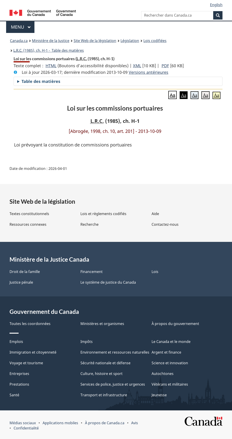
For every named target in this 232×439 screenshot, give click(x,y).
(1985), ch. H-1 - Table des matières (48, 50)
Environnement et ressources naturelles (114, 352)
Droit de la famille (25, 271)
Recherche (89, 224)
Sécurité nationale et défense (105, 362)
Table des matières (41, 81)
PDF (165, 65)
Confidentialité (26, 428)
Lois (155, 271)
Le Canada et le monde (171, 341)
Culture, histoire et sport (101, 373)
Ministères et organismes (102, 323)
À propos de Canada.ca (104, 422)
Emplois (16, 341)
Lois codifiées (155, 40)
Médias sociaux (23, 422)
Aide (155, 213)
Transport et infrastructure (103, 394)
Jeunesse (159, 394)
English (216, 4)
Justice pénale (21, 282)
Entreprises (19, 373)
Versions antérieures (148, 72)
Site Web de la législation (95, 40)
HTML (51, 65)
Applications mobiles (60, 422)
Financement (91, 271)
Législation (130, 40)
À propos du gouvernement (175, 323)
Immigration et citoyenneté (33, 352)
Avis (134, 422)
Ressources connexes (28, 224)
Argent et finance (166, 352)
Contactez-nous (165, 224)
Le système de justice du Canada (108, 282)
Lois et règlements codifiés (103, 213)
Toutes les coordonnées (30, 323)
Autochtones (163, 373)
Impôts (86, 341)
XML (137, 65)
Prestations (19, 384)
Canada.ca (19, 40)
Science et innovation (170, 362)
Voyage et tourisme (26, 362)
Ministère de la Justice (50, 40)
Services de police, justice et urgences (112, 384)
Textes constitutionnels (29, 213)
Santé (14, 394)
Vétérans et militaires (170, 384)
